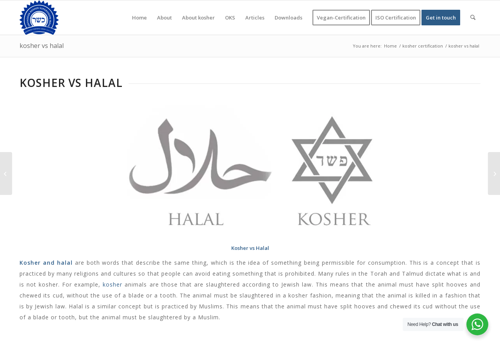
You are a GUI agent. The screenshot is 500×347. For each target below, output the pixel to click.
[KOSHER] (39, 17)
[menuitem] (139, 17)
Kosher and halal (46, 262)
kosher (112, 284)
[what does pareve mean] (6, 173)
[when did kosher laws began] (494, 173)
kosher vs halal (42, 45)
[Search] (472, 17)
